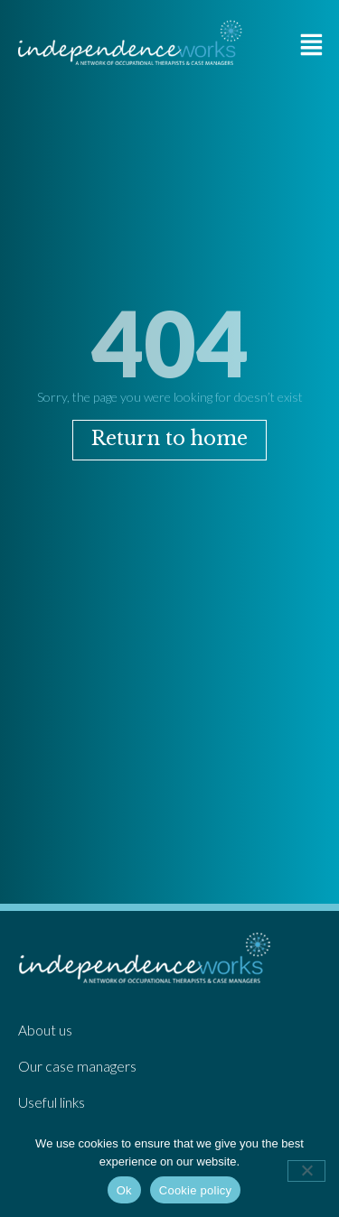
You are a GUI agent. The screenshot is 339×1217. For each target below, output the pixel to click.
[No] (306, 1171)
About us (45, 1030)
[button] (312, 44)
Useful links (51, 1102)
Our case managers (77, 1066)
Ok (124, 1190)
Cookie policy (195, 1190)
